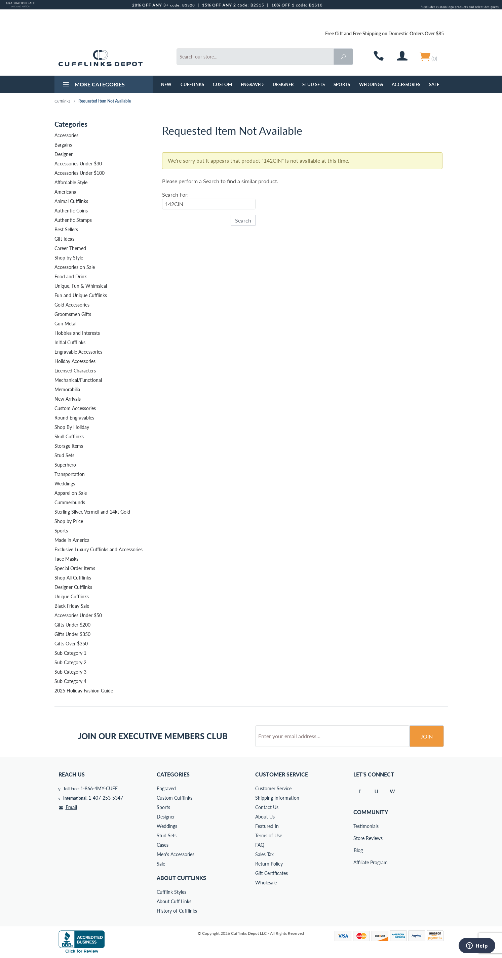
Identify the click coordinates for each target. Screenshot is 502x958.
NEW (166, 84)
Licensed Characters (75, 370)
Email (71, 807)
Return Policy (269, 864)
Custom (222, 84)
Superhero (65, 465)
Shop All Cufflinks (72, 578)
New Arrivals (67, 399)
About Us (265, 817)
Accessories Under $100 (79, 173)
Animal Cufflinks (71, 201)
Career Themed (70, 248)
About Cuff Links (174, 901)
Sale (434, 84)
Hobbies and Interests (77, 333)
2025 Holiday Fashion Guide (83, 690)
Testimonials (358, 826)
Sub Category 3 (70, 672)
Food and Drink (70, 276)
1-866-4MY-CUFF (99, 788)
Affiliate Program (358, 862)
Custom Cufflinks (174, 798)
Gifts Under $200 (72, 625)
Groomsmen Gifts (72, 314)
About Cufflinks (181, 878)
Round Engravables (74, 418)
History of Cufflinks (177, 911)
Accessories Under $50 (78, 615)
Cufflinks (192, 84)
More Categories (93, 85)
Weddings (371, 84)
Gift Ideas (64, 239)
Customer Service (273, 788)
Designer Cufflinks (73, 587)
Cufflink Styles (171, 892)
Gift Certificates (271, 873)
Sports (342, 84)
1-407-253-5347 (105, 798)
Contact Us (266, 807)
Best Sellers (66, 229)
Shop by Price (68, 521)
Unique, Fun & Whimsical (80, 286)
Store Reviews (358, 838)
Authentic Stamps (73, 220)
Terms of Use (268, 835)
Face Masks (66, 559)
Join (427, 736)
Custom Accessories (75, 408)
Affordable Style (70, 182)
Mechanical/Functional (78, 380)
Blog (358, 850)
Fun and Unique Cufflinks (80, 295)
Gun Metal (65, 323)
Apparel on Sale (70, 493)
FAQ (259, 845)
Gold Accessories (71, 305)
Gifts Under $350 (72, 634)
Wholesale (266, 882)
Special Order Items (74, 568)
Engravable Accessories (78, 352)
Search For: (175, 194)
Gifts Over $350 (71, 643)
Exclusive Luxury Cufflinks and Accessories (98, 549)
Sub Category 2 (70, 662)
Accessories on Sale (74, 267)
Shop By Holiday (71, 427)
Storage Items (68, 446)
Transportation (69, 474)
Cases (162, 845)
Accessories (406, 84)
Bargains (63, 145)
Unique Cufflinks (71, 596)
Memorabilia (67, 389)
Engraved (252, 84)
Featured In (267, 826)
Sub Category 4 (70, 681)
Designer (283, 84)
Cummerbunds (69, 502)
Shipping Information (277, 798)
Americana (65, 192)
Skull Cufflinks (69, 436)
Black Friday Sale (71, 606)
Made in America (71, 540)
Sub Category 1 (70, 653)
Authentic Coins (71, 210)
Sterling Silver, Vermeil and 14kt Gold (92, 512)
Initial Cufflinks (69, 342)
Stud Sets (313, 84)
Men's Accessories (175, 854)
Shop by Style (68, 258)
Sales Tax (264, 854)
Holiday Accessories (74, 361)
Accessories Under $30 (78, 163)
